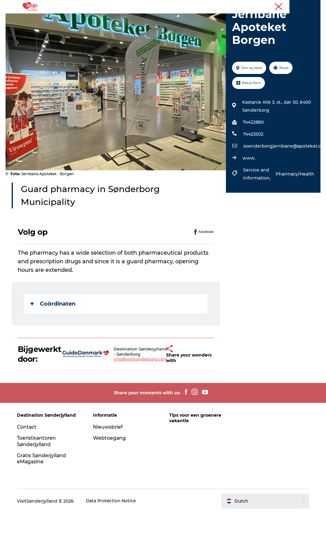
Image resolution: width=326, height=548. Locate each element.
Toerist (314, 6)
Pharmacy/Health (294, 209)
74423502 (253, 169)
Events (207, 20)
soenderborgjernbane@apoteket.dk (283, 181)
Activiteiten (83, 20)
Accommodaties (170, 20)
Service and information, (257, 209)
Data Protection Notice (112, 536)
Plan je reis (163, 26)
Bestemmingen (124, 20)
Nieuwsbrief (109, 462)
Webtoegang (110, 473)
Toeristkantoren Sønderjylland (38, 476)
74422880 (253, 157)
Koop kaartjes (240, 20)
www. (248, 193)
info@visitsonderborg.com (131, 394)
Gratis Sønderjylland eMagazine (43, 493)
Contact (28, 462)
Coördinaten (53, 338)
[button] (157, 389)
